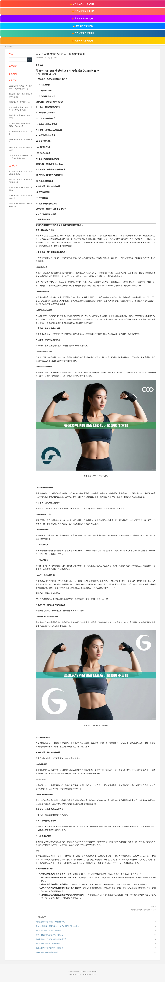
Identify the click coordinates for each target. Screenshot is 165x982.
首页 (6, 46)
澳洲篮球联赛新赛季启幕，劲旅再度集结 (50, 922)
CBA (10, 46)
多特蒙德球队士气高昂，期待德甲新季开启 (51, 939)
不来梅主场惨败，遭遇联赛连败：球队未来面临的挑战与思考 (57, 926)
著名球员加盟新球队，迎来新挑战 (48, 944)
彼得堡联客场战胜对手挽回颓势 (47, 952)
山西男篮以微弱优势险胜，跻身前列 (48, 930)
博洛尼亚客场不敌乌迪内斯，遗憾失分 (49, 948)
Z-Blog (79, 974)
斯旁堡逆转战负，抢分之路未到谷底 (143, 910)
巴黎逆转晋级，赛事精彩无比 (19, 102)
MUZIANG (92, 974)
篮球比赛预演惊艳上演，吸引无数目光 (49, 935)
